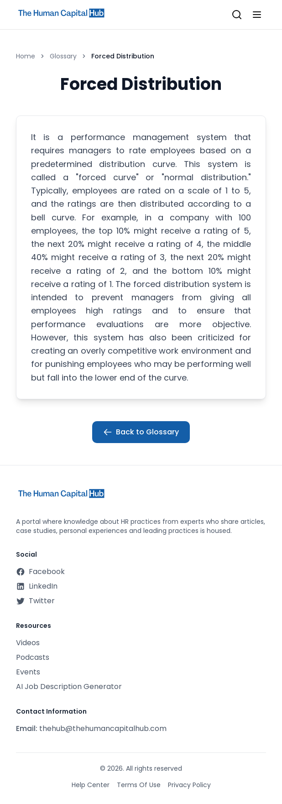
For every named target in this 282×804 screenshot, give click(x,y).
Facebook (40, 571)
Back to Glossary (141, 432)
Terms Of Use (139, 784)
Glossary (63, 56)
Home (25, 56)
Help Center (91, 784)
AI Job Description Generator (69, 686)
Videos (28, 642)
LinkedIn (36, 586)
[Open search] (237, 14)
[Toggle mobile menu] (257, 14)
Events (28, 672)
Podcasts (32, 657)
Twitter (35, 600)
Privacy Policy (189, 784)
